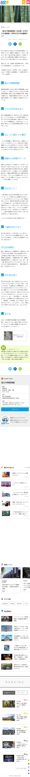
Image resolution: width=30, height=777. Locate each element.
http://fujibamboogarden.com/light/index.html (20, 23)
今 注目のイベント (9, 693)
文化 (8, 27)
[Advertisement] (15, 446)
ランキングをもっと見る (21, 768)
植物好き (19, 604)
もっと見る (27, 467)
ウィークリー (21, 693)
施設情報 (5, 604)
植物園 (12, 604)
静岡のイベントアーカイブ (17, 418)
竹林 (26, 604)
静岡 (3, 27)
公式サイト (15, 409)
